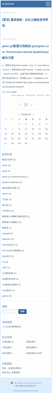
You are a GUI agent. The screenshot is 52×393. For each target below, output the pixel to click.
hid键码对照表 (10, 279)
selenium (8, 239)
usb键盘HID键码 (11, 284)
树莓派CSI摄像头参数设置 (16, 216)
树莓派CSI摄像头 (11, 222)
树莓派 (7, 228)
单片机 (7, 205)
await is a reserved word (15, 176)
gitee (8, 92)
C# (5, 262)
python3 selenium (12, 182)
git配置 (14, 92)
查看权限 (16, 372)
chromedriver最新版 (13, 250)
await (6, 171)
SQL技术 (8, 256)
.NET (6, 267)
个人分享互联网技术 (11, 326)
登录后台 (6, 372)
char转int (8, 210)
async (6, 165)
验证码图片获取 (11, 188)
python (7, 296)
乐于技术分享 (8, 4)
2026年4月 (26, 114)
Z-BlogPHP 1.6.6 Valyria (30, 391)
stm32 (6, 193)
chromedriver (10, 245)
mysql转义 (8, 290)
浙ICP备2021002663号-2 (26, 386)
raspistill (7, 233)
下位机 (7, 199)
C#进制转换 (9, 273)
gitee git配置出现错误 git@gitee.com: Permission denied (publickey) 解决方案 (25, 51)
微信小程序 (9, 159)
